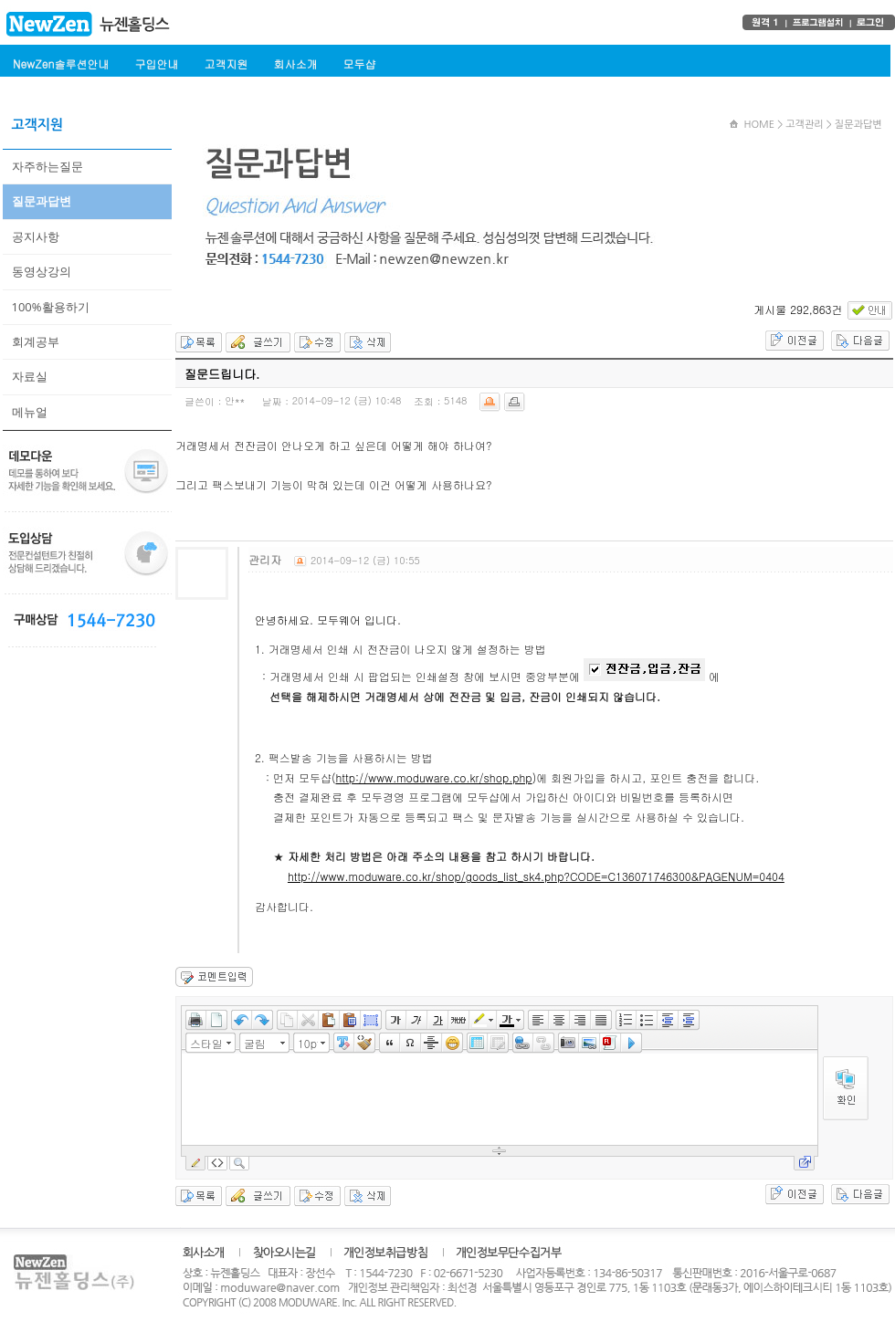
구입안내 (156, 63)
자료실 (29, 376)
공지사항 (35, 236)
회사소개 (295, 63)
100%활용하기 (51, 307)
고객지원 (225, 63)
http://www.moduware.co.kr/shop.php (433, 777)
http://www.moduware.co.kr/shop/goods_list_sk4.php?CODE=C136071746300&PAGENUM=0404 (536, 876)
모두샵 (358, 63)
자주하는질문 (47, 166)
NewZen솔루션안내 (61, 63)
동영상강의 (41, 271)
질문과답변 (41, 201)
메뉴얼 (29, 412)
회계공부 (35, 341)
